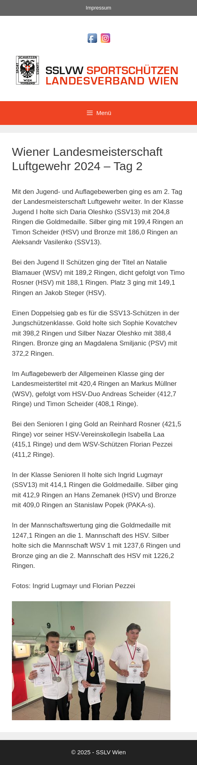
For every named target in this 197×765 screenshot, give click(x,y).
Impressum (98, 8)
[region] (91, 660)
